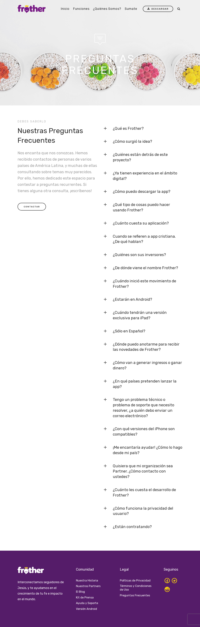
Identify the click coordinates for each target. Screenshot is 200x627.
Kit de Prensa (85, 597)
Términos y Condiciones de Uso (134, 588)
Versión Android (87, 609)
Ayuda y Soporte (88, 603)
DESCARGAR (157, 9)
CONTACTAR (32, 206)
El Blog (81, 592)
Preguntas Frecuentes (136, 596)
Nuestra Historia (88, 580)
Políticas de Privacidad (136, 580)
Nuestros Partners (89, 586)
